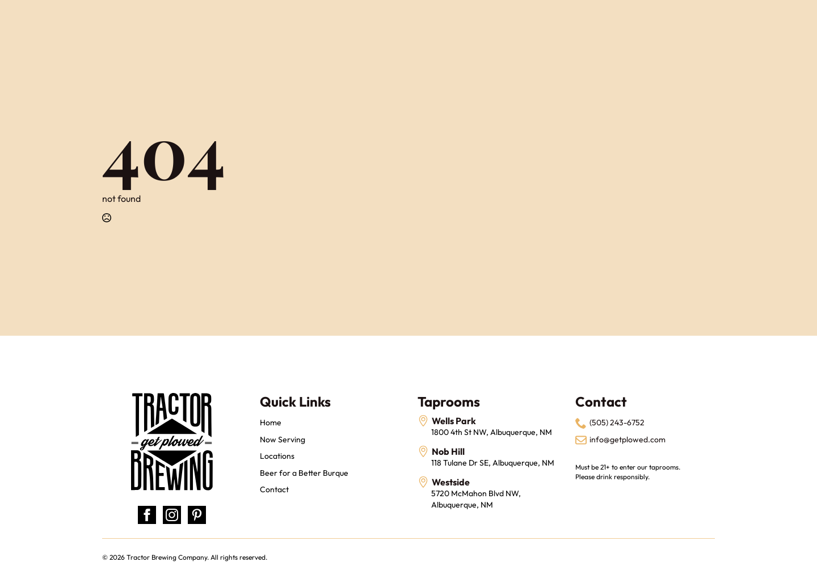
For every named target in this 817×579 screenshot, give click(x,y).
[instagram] (172, 515)
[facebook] (147, 515)
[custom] (197, 515)
